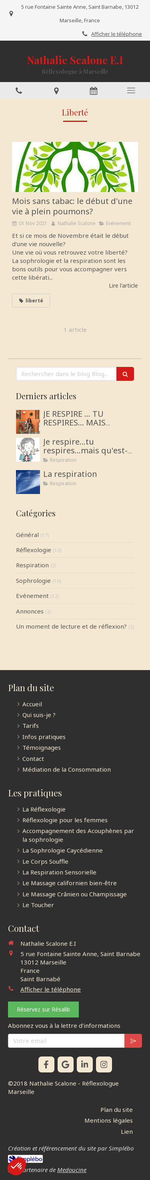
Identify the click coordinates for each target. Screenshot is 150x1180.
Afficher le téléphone (116, 33)
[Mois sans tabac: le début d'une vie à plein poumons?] (75, 167)
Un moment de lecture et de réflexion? (71, 626)
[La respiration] (28, 482)
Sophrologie (33, 580)
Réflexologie (33, 550)
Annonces (30, 611)
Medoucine (71, 1170)
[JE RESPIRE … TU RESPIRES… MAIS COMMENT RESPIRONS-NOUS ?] (28, 422)
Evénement (32, 596)
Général (27, 535)
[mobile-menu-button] (131, 90)
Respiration (32, 565)
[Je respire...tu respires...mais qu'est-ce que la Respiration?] (28, 450)
